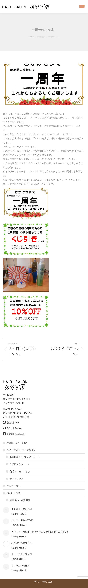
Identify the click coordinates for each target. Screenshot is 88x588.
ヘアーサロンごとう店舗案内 (19, 450)
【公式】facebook (15, 434)
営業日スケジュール (20, 464)
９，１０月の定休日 (21, 554)
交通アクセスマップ (20, 471)
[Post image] (6, 510)
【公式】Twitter (14, 428)
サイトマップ (16, 478)
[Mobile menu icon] (82, 6)
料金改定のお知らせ (21, 543)
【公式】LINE (12, 422)
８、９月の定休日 (20, 565)
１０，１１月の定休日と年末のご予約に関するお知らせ (39, 531)
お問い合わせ (11, 493)
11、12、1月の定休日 (22, 520)
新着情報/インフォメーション (25, 457)
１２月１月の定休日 (21, 509)
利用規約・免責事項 (20, 500)
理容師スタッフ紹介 (17, 442)
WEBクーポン (13, 486)
